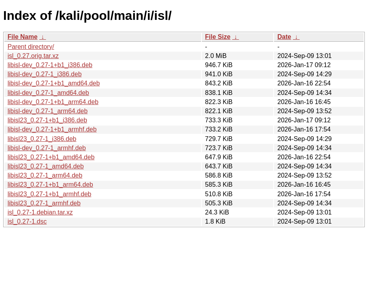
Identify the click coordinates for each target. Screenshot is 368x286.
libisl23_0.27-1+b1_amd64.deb (51, 157)
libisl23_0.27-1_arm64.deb (45, 175)
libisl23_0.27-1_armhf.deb (44, 203)
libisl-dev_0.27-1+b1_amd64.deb (54, 83)
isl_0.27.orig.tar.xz (33, 55)
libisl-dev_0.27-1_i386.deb (45, 74)
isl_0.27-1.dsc (27, 221)
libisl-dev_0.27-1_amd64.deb (48, 92)
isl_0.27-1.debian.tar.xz (40, 212)
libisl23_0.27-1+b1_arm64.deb (50, 184)
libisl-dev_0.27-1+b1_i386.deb (50, 65)
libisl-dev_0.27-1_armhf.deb (47, 148)
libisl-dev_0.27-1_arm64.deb (48, 111)
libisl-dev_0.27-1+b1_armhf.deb (52, 129)
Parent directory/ (31, 46)
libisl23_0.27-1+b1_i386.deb (47, 120)
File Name (23, 36)
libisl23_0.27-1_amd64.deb (46, 166)
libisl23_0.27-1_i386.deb (42, 138)
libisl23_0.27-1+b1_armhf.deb (49, 194)
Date (284, 36)
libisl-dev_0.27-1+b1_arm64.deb (53, 102)
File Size (217, 36)
